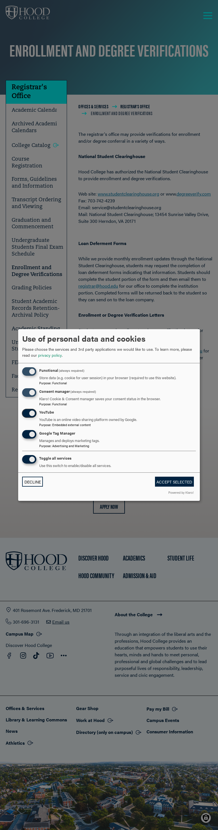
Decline (32, 482)
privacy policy (50, 355)
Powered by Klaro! (181, 492)
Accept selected (174, 482)
